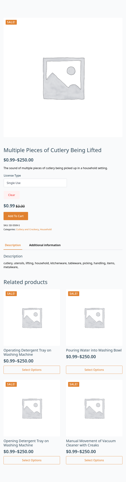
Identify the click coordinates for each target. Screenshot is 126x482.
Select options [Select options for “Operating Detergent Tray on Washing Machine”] (31, 370)
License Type (12, 175)
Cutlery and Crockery (27, 229)
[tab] (13, 245)
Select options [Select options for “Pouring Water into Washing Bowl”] (94, 370)
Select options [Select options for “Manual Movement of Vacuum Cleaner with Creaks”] (94, 460)
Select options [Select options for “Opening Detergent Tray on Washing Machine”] (31, 460)
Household (46, 229)
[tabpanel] (63, 261)
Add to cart (16, 216)
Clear (11, 195)
